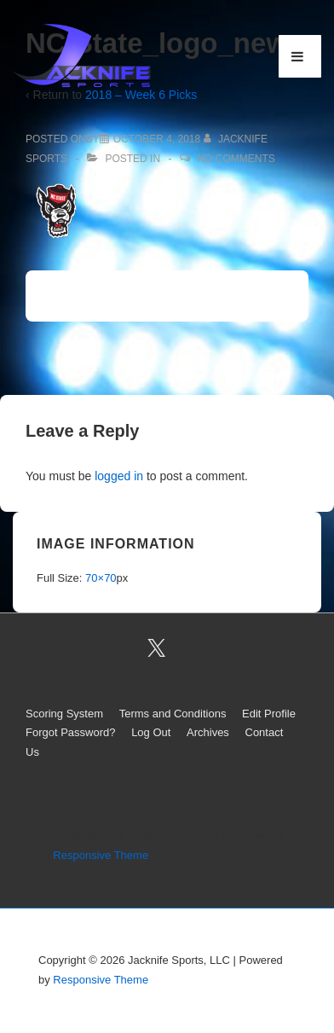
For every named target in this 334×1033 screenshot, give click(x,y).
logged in (119, 476)
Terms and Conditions (173, 713)
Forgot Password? (71, 732)
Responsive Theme (100, 855)
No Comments (235, 159)
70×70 (101, 578)
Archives (208, 732)
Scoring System (64, 713)
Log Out (150, 732)
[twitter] (157, 648)
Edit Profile (269, 713)
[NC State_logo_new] (157, 139)
